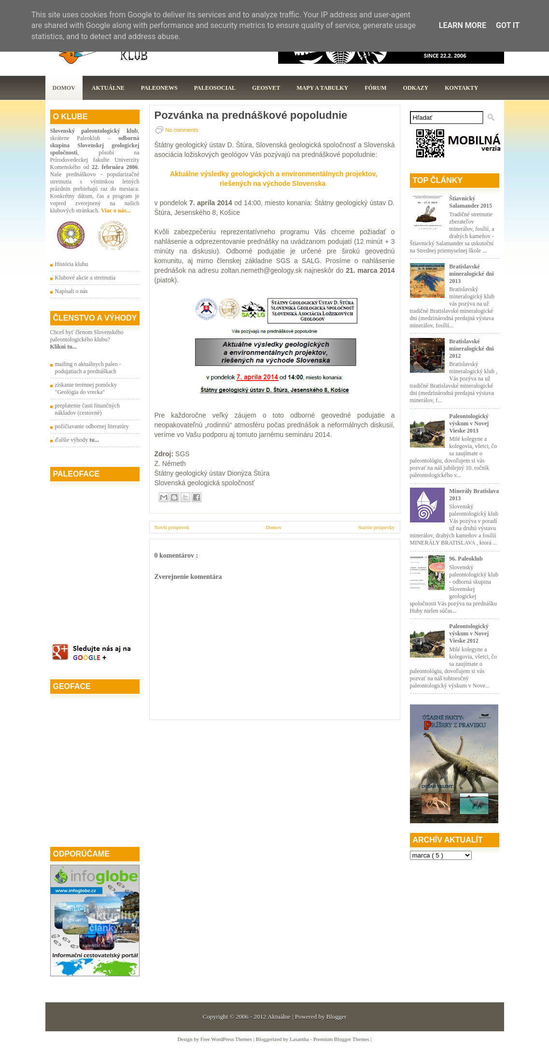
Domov (64, 87)
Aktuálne (108, 87)
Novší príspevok (172, 527)
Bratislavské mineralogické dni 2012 (471, 348)
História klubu (71, 264)
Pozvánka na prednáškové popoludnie (251, 115)
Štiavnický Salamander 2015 (470, 202)
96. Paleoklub (465, 558)
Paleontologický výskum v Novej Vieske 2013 (469, 423)
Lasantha (300, 1039)
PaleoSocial (215, 87)
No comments (182, 130)
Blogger (336, 1016)
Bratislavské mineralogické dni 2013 (471, 273)
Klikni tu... (63, 346)
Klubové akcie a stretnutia (85, 277)
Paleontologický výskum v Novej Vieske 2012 (469, 633)
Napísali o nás (71, 291)
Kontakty (461, 87)
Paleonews (159, 87)
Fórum (375, 87)
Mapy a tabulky (322, 87)
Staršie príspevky (376, 527)
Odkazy (416, 87)
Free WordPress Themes (226, 1039)
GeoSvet (266, 87)
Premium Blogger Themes (342, 1039)
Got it (508, 25)
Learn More (462, 25)
